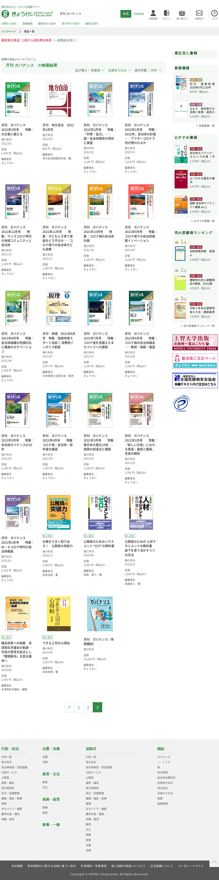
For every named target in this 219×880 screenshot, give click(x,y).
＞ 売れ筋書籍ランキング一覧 (197, 333)
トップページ (9, 31)
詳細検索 (139, 13)
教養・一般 (51, 825)
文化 (45, 787)
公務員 (5, 778)
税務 (45, 807)
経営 (45, 813)
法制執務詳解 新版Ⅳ (202, 256)
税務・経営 (51, 799)
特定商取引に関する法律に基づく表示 (52, 866)
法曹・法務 (51, 749)
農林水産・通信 (10, 814)
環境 (3, 804)
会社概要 (17, 866)
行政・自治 (10, 749)
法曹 (45, 757)
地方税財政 (7, 788)
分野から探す (9, 23)
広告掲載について (162, 866)
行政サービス (9, 772)
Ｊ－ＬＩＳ (163, 762)
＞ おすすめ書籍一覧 (203, 221)
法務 (45, 762)
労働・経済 (7, 819)
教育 (45, 782)
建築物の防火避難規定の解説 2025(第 (202, 287)
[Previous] (69, 707)
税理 (159, 798)
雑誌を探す (91, 23)
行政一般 (6, 757)
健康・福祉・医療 (11, 798)
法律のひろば (165, 793)
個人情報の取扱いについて (128, 866)
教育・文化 (51, 774)
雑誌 (160, 749)
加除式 (91, 749)
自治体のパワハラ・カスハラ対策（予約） (202, 155)
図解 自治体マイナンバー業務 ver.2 (202, 205)
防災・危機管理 (10, 793)
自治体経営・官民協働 (14, 767)
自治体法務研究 (166, 778)
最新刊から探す (47, 23)
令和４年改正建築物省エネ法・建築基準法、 (202, 317)
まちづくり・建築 (11, 809)
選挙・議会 (7, 783)
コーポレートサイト (191, 866)
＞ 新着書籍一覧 (205, 126)
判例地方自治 (165, 783)
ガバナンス (163, 757)
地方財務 (162, 772)
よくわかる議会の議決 (202, 180)
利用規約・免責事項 (94, 866)
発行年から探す (71, 23)
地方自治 (6, 762)
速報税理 (162, 804)
